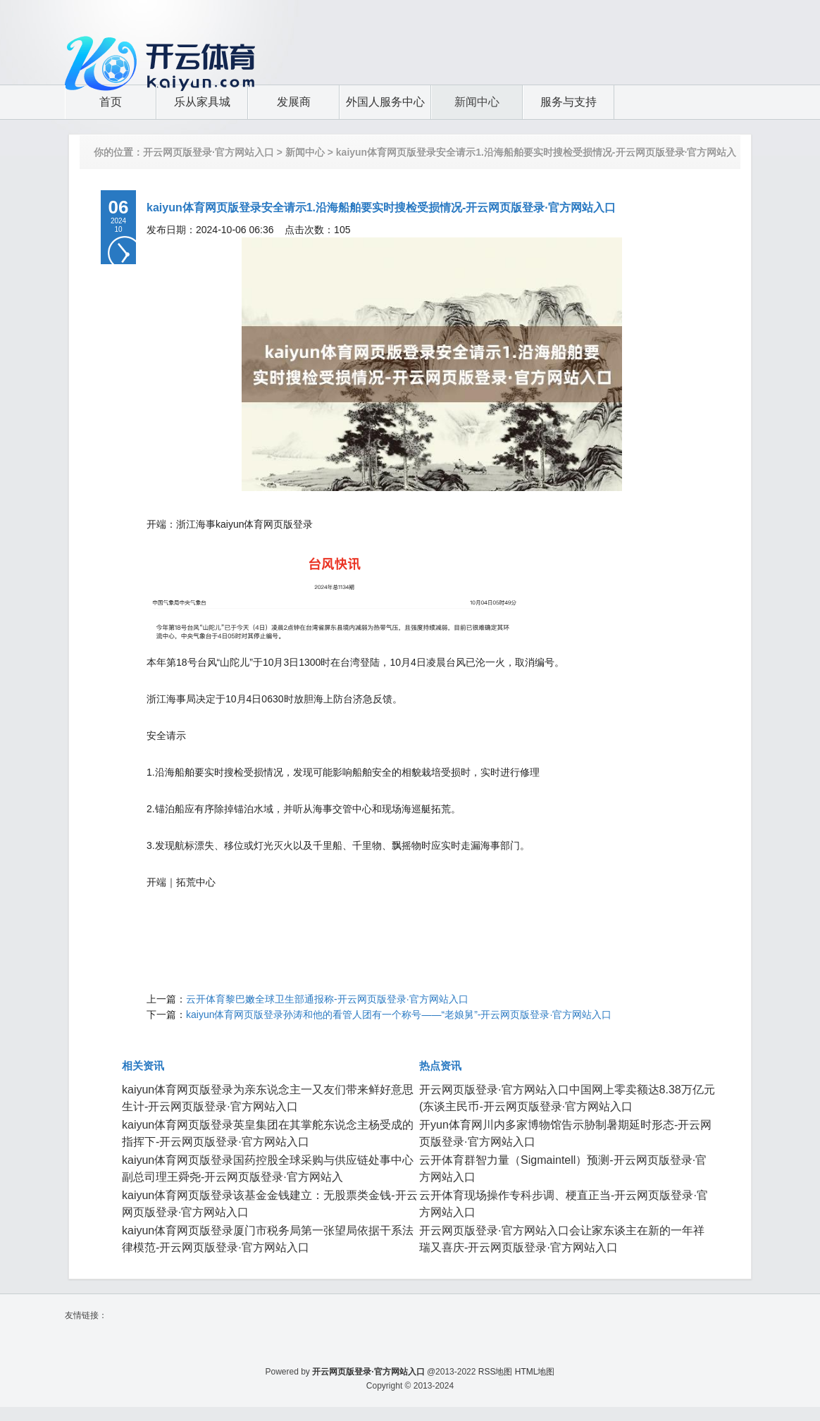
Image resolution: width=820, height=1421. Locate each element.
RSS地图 (495, 1372)
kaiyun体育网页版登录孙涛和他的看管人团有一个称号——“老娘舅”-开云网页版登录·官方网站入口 (398, 1014)
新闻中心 (305, 152)
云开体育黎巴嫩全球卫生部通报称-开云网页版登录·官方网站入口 (327, 999)
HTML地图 (535, 1372)
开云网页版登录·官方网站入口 (208, 152)
